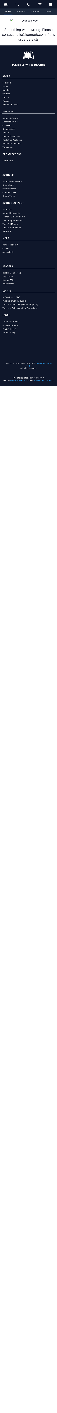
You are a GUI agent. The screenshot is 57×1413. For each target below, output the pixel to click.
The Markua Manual (11, 224)
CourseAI (6, 122)
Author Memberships (12, 178)
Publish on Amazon (11, 140)
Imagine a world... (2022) (14, 297)
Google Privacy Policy (19, 376)
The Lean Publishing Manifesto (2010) (20, 304)
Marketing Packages (12, 136)
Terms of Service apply (43, 376)
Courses (35, 11)
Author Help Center (11, 209)
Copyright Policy (10, 321)
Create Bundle (9, 185)
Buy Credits (7, 273)
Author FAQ (7, 206)
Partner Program (10, 241)
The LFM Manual (10, 220)
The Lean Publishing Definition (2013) (20, 301)
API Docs (6, 228)
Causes (5, 245)
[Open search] (17, 4)
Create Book (8, 181)
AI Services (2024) (11, 293)
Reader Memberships (12, 269)
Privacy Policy (9, 325)
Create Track (8, 192)
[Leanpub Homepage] (6, 4)
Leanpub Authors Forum (13, 213)
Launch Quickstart (11, 133)
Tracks (48, 11)
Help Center (8, 280)
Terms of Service (10, 318)
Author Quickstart (10, 114)
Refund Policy (9, 329)
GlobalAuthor (8, 125)
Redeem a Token (10, 101)
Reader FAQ (8, 276)
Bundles (21, 11)
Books (8, 11)
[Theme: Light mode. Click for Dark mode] (28, 4)
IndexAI (6, 129)
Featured (6, 79)
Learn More (7, 157)
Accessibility (8, 248)
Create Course (9, 189)
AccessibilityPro (10, 118)
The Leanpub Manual (12, 217)
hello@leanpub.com (30, 31)
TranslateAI (7, 143)
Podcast (6, 97)
